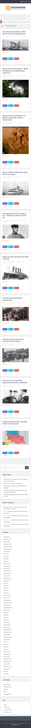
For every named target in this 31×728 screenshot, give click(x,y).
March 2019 (6, 537)
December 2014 (7, 659)
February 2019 (7, 539)
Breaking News (7, 76)
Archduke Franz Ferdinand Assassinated (12, 299)
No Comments (10, 221)
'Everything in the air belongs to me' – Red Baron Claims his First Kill (14, 215)
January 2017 (7, 598)
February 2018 (7, 566)
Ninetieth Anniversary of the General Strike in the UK (13, 340)
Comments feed (8, 709)
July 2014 (6, 671)
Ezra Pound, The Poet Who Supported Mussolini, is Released (14, 381)
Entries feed (7, 707)
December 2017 (7, 571)
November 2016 (8, 603)
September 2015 (8, 637)
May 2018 (6, 558)
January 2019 (7, 541)
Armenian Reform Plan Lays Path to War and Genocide (14, 423)
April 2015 (6, 649)
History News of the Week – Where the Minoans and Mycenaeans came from (15, 71)
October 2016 (7, 605)
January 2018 (7, 568)
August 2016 (7, 610)
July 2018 (6, 554)
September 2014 (8, 666)
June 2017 (6, 585)
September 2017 (8, 578)
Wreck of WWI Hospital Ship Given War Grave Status (15, 173)
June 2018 (6, 556)
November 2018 (8, 546)
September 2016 (8, 607)
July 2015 (6, 642)
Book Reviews (7, 684)
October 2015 (7, 634)
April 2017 (6, 590)
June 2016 (6, 615)
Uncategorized (7, 694)
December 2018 (7, 544)
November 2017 (8, 573)
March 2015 (6, 651)
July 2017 (6, 583)
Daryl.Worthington (11, 75)
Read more (5, 52)
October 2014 (7, 664)
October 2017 (7, 576)
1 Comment (9, 386)
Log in (5, 704)
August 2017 (7, 581)
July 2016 (6, 612)
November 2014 (8, 661)
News (5, 221)
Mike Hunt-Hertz (8, 507)
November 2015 (8, 632)
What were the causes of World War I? (13, 483)
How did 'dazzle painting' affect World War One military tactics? (14, 33)
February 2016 (7, 625)
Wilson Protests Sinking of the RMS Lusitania (15, 258)
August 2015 (7, 639)
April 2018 (6, 561)
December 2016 (7, 600)
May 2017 (6, 588)
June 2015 (6, 644)
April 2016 (6, 620)
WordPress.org (7, 712)
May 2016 (6, 617)
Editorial (25, 36)
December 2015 (7, 629)
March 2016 (6, 622)
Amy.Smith (9, 36)
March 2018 (6, 563)
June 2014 (6, 673)
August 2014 (7, 669)
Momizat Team (15, 725)
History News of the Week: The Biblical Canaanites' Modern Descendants (14, 118)
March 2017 (6, 593)
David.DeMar (10, 177)
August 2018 (7, 551)
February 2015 (7, 654)
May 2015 (6, 647)
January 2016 (7, 627)
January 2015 (7, 656)
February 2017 (7, 595)
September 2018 (8, 549)
